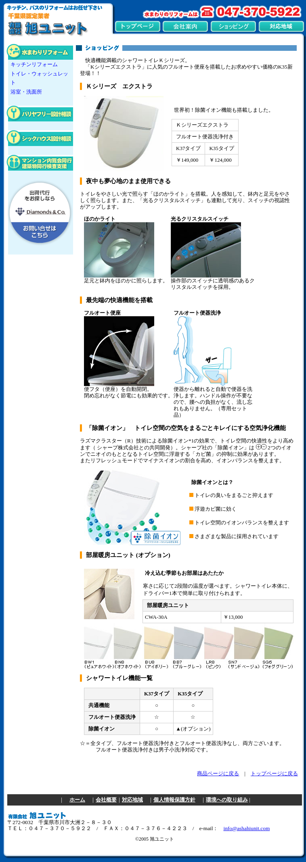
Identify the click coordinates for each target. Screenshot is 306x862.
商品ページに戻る (218, 773)
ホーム (77, 800)
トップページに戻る (274, 773)
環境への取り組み (227, 800)
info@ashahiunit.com (246, 828)
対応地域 (132, 800)
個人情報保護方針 (174, 800)
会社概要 (106, 800)
